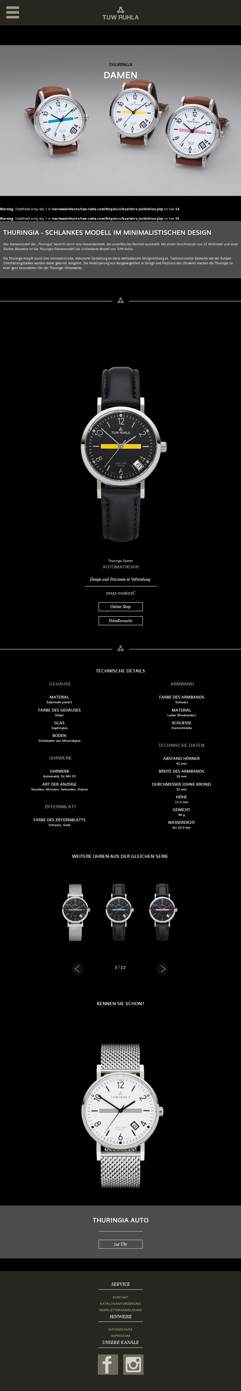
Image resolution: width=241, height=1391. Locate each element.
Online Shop (120, 606)
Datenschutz (120, 1329)
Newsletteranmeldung (120, 1309)
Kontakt (120, 1297)
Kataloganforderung (120, 1303)
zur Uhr (120, 1244)
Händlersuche (120, 620)
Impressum (120, 1335)
